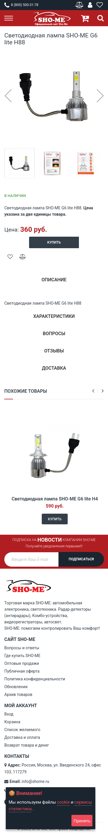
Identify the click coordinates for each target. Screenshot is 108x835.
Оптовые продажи (21, 663)
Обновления (16, 686)
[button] (8, 95)
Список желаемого (22, 729)
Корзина (12, 722)
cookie (63, 802)
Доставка (54, 368)
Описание (53, 279)
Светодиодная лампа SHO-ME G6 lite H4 (55, 499)
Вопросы (54, 333)
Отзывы (54, 351)
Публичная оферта (21, 671)
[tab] (54, 282)
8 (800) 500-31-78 (21, 5)
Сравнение (79, 5)
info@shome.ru (35, 781)
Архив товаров (18, 694)
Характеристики (54, 316)
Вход (8, 714)
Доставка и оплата (22, 737)
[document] (50, 808)
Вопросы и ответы (21, 648)
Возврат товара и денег (26, 745)
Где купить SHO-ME (22, 655)
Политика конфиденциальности (34, 679)
